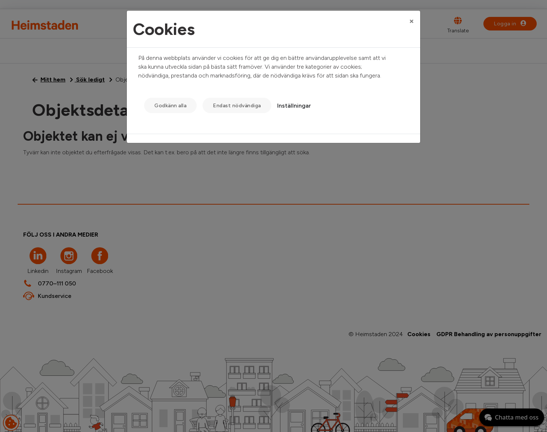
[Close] (411, 21)
